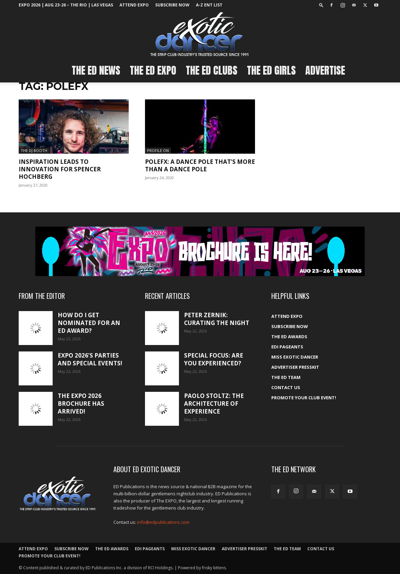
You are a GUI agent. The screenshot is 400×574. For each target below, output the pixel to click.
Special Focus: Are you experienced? (213, 359)
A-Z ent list (209, 5)
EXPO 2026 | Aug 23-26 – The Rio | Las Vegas (66, 5)
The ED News (96, 70)
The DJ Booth (34, 150)
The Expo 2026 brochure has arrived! (81, 403)
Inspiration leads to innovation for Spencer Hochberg (60, 169)
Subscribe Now (172, 5)
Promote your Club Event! (303, 398)
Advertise (325, 70)
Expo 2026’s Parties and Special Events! (90, 359)
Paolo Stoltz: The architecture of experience (214, 403)
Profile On (158, 150)
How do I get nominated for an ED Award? (89, 322)
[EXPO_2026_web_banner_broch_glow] (200, 251)
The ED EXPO (153, 70)
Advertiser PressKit (295, 367)
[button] (321, 4)
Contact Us (285, 387)
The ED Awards (289, 336)
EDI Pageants (287, 347)
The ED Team (286, 377)
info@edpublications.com (163, 522)
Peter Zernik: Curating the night (216, 319)
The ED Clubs (211, 70)
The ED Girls (271, 70)
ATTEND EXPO (134, 5)
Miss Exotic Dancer (294, 357)
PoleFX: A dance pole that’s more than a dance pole (200, 165)
